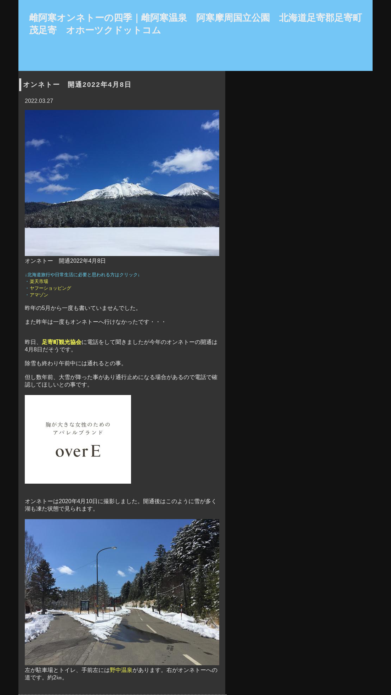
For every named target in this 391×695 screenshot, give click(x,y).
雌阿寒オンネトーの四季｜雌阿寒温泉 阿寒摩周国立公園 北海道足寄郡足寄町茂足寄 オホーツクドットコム (195, 24)
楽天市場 (38, 281)
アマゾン (38, 295)
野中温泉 (121, 670)
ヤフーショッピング (50, 288)
